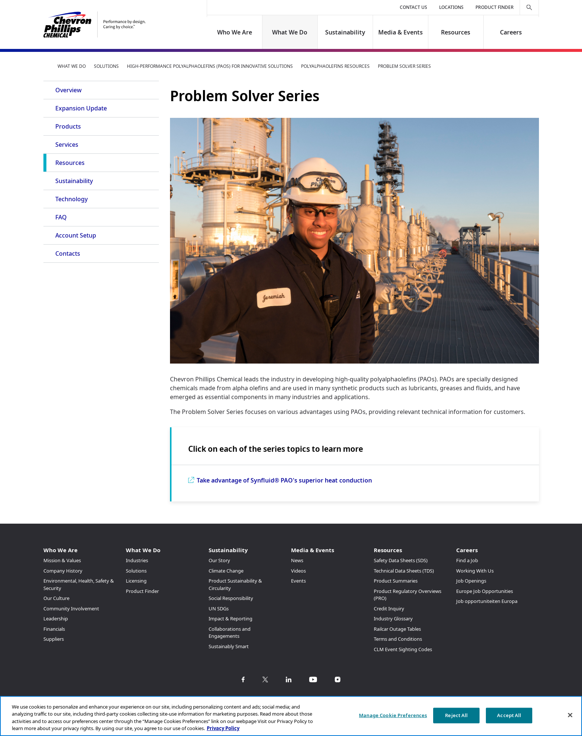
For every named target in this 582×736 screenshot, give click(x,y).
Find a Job (467, 560)
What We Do (290, 32)
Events (298, 580)
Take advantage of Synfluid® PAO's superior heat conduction (284, 480)
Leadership (55, 618)
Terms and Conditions (398, 639)
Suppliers (53, 639)
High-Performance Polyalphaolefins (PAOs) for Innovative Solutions (210, 66)
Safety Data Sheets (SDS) (401, 560)
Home (46, 66)
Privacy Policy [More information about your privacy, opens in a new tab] (223, 728)
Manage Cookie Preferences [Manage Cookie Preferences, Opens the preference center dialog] (393, 715)
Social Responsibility (231, 598)
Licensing (136, 580)
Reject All (456, 715)
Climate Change (226, 570)
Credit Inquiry (389, 608)
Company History (62, 570)
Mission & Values (62, 560)
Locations (451, 7)
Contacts (67, 253)
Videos (298, 570)
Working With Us (475, 570)
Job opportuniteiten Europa (486, 601)
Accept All (509, 715)
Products (68, 126)
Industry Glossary (393, 618)
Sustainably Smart (229, 646)
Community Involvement (71, 608)
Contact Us (413, 7)
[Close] (570, 715)
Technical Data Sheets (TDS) (404, 570)
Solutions (106, 66)
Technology (71, 199)
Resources (455, 32)
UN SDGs (219, 608)
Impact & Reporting (230, 618)
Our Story (219, 560)
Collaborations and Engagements (230, 633)
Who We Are (234, 32)
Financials (54, 629)
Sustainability (345, 32)
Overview (68, 90)
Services (66, 144)
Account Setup (75, 235)
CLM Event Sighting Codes (403, 649)
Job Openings (471, 580)
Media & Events (400, 32)
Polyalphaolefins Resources (335, 66)
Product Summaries (396, 580)
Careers (511, 32)
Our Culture (56, 598)
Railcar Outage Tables (397, 629)
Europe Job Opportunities (484, 591)
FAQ (61, 217)
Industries (137, 560)
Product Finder (494, 7)
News (297, 560)
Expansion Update (81, 108)
